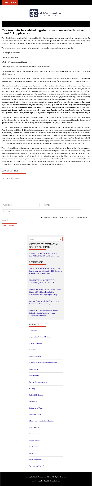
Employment (33, 369)
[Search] (60, 239)
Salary (31, 453)
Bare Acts (32, 350)
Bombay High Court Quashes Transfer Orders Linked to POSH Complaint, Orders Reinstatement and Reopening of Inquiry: (45, 292)
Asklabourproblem (35, 343)
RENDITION (34, 447)
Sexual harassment (35, 460)
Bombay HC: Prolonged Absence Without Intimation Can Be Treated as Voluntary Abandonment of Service (43, 313)
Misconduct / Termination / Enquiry (41, 421)
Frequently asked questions (38, 382)
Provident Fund (34, 434)
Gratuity (32, 389)
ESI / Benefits (34, 376)
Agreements (33, 330)
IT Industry (33, 401)
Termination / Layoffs (36, 466)
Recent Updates (34, 440)
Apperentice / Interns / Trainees (40, 337)
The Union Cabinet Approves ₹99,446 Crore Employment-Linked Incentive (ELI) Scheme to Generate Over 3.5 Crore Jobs (45, 271)
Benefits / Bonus (35, 356)
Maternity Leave (35, 414)
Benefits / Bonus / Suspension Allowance (43, 363)
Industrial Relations (36, 395)
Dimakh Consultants (51, 481)
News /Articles (34, 427)
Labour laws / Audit (36, 408)
